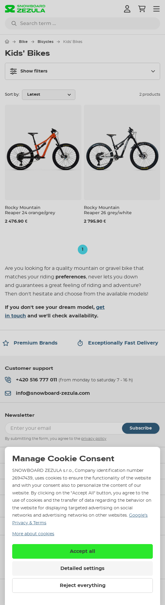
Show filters (28, 71)
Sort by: (12, 95)
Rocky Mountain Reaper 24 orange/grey (30, 210)
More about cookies (33, 534)
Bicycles (45, 42)
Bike (23, 42)
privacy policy (93, 438)
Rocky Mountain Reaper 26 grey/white (108, 210)
